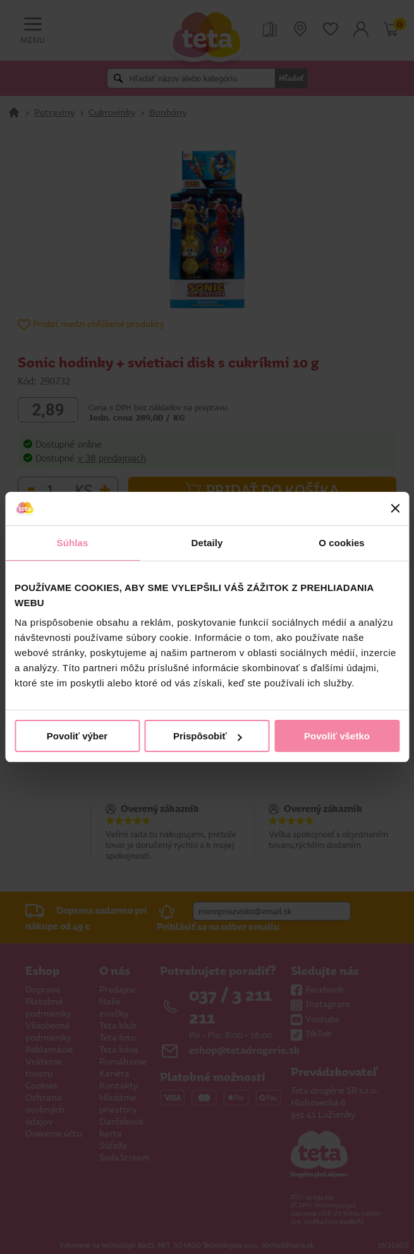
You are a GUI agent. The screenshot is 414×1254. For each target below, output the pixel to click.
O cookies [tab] (342, 542)
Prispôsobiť (207, 736)
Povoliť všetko (337, 736)
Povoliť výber (77, 736)
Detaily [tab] (207, 542)
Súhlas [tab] (72, 542)
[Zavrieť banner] (395, 508)
